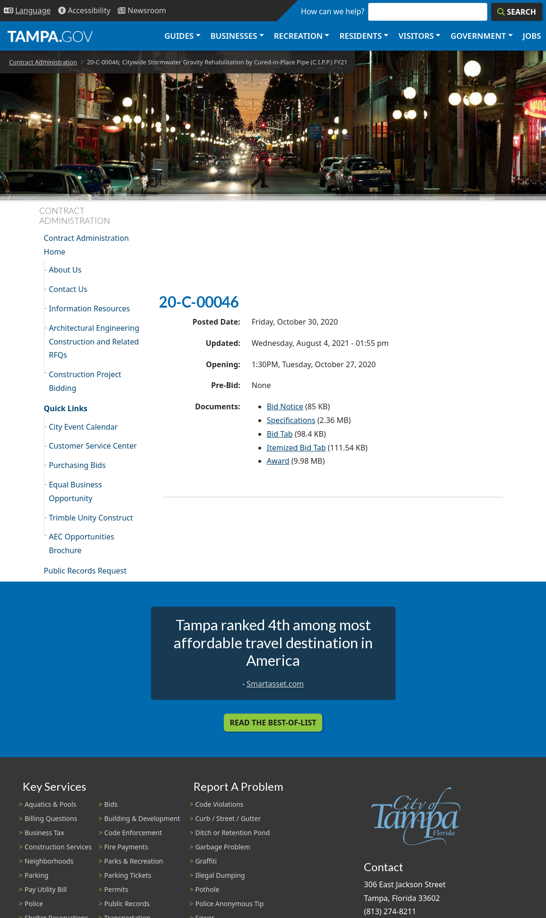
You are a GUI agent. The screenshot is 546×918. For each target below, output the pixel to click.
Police (34, 903)
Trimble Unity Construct (91, 517)
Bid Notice (285, 406)
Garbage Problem (222, 846)
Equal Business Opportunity (75, 491)
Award (278, 461)
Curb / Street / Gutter (228, 818)
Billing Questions (51, 818)
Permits (116, 889)
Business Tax (44, 832)
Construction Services (58, 846)
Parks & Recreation (133, 860)
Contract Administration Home (86, 245)
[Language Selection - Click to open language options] (27, 10)
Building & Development (142, 818)
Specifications (291, 420)
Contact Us (68, 289)
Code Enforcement (133, 832)
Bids (110, 804)
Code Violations (219, 804)
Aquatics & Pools (50, 804)
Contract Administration (43, 62)
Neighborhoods (49, 860)
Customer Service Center (93, 446)
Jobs (532, 35)
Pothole (207, 889)
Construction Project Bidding (85, 381)
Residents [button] (361, 35)
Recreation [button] (298, 35)
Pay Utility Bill (46, 889)
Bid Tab (280, 434)
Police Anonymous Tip (229, 903)
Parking (36, 875)
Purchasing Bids (77, 465)
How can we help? (332, 11)
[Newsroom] (142, 10)
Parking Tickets (127, 875)
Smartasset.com (275, 684)
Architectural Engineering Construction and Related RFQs (94, 342)
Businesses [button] (234, 35)
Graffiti (206, 860)
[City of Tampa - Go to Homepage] (50, 36)
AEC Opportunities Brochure (81, 543)
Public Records (127, 903)
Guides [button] (179, 35)
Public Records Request (85, 570)
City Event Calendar (83, 427)
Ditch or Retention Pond (232, 832)
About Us (65, 270)
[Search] (516, 12)
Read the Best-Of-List (273, 722)
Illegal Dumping (220, 875)
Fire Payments (126, 846)
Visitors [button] (416, 35)
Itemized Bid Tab (296, 447)
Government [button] (478, 35)
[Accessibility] (84, 10)
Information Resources (89, 308)
